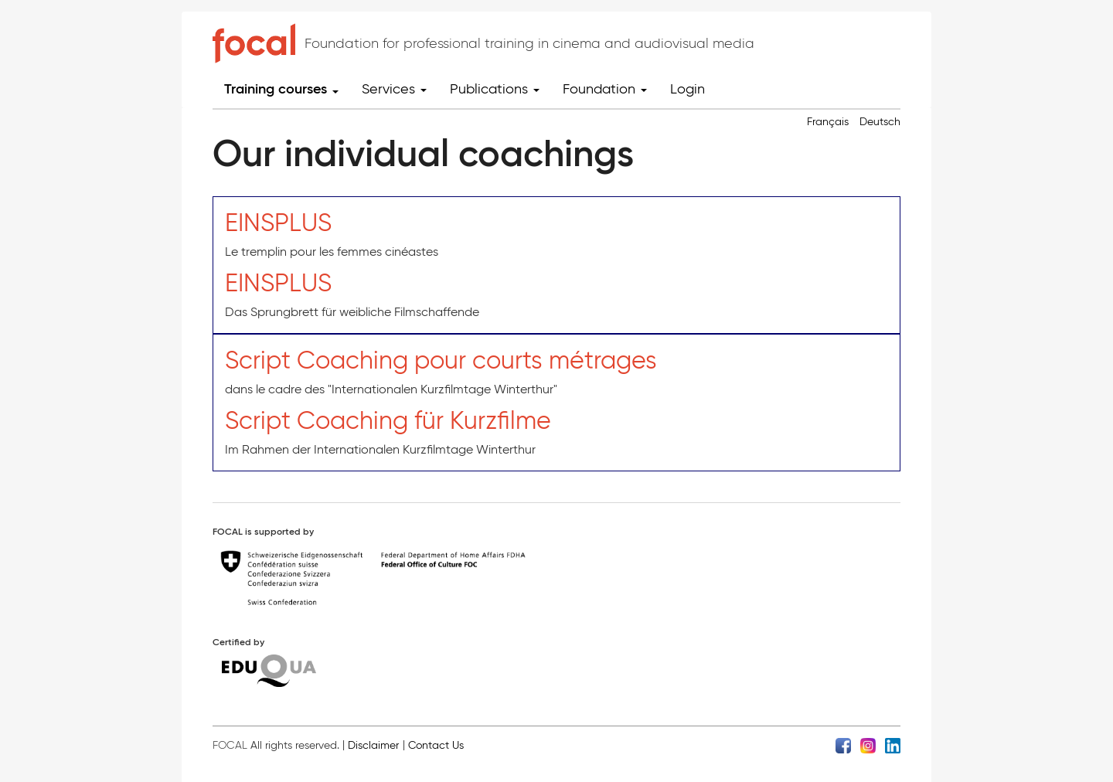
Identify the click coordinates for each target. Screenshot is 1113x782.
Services (394, 88)
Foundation (605, 88)
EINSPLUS (278, 222)
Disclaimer (373, 745)
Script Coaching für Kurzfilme (388, 420)
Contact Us (436, 745)
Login (687, 88)
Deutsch (879, 121)
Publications (494, 88)
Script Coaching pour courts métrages (441, 360)
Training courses (281, 88)
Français (828, 121)
